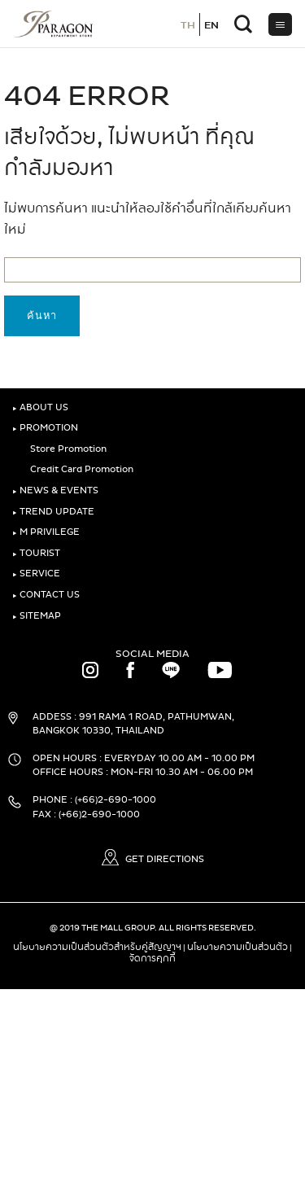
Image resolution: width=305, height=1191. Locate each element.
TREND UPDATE (53, 511)
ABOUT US (40, 407)
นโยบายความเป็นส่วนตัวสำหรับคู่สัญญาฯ (97, 946)
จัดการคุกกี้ (152, 958)
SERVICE (36, 573)
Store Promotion (65, 449)
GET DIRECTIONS (153, 859)
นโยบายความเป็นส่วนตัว (237, 946)
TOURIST (36, 553)
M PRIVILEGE (46, 532)
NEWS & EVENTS (55, 490)
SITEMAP (36, 616)
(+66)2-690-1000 (115, 800)
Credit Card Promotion (78, 469)
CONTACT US (46, 594)
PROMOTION (45, 428)
